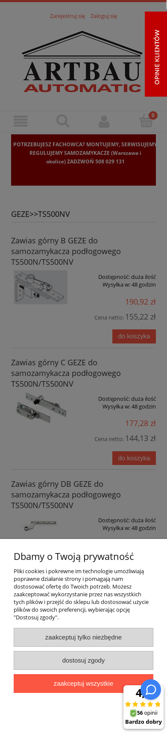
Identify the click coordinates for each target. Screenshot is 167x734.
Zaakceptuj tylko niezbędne (83, 637)
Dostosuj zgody (83, 660)
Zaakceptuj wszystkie (83, 683)
